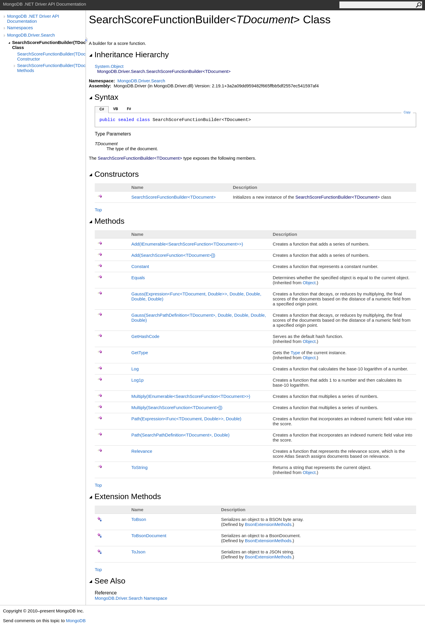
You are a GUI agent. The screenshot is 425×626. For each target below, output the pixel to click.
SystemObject (109, 66)
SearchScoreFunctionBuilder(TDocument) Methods (51, 68)
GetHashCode (145, 336)
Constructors (114, 174)
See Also (107, 580)
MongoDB (76, 620)
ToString (139, 467)
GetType (139, 352)
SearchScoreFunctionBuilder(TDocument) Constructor (51, 56)
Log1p (137, 380)
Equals (138, 277)
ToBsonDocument (148, 535)
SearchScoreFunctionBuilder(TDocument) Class (49, 45)
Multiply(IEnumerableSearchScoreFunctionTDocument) (190, 396)
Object (309, 282)
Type (295, 352)
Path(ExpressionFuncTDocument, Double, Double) (186, 418)
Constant (140, 266)
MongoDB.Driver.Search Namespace (131, 598)
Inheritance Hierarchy (129, 54)
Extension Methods (125, 496)
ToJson (138, 551)
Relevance (141, 451)
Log (135, 368)
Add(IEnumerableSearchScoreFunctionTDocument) (187, 243)
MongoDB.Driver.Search (31, 34)
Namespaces (20, 27)
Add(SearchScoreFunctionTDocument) (173, 255)
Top (98, 209)
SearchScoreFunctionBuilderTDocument (173, 197)
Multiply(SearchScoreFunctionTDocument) (177, 407)
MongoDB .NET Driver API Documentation (33, 19)
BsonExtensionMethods (268, 524)
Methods (107, 221)
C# (101, 109)
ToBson (138, 519)
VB (115, 109)
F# (129, 109)
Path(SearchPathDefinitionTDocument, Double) (180, 434)
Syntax (103, 97)
